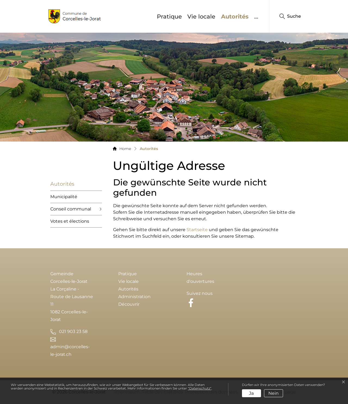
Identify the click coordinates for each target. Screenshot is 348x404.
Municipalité (63, 196)
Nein (273, 393)
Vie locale (201, 16)
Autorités (236, 16)
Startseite (197, 229)
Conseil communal (70, 209)
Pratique (169, 16)
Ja (251, 393)
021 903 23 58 (73, 331)
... (256, 16)
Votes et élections (69, 221)
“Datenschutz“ (200, 388)
